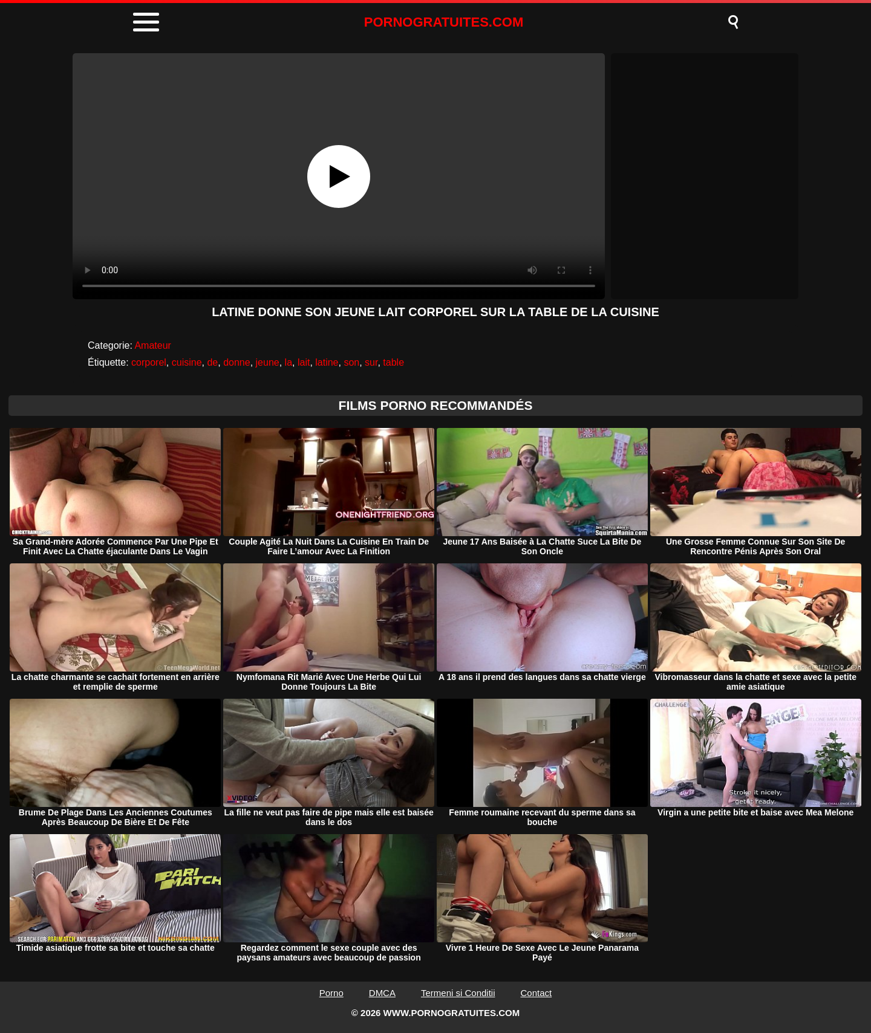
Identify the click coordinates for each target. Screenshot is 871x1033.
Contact (536, 993)
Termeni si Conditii (458, 993)
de (212, 362)
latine (326, 362)
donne (236, 362)
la (288, 362)
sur (371, 362)
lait (304, 362)
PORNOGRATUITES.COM (444, 22)
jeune (267, 362)
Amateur (152, 345)
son (351, 362)
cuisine (187, 362)
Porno (331, 993)
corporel (148, 362)
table (393, 362)
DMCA (382, 993)
